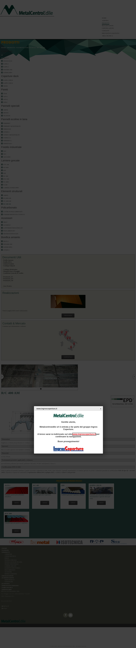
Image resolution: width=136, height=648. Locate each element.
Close (100, 409)
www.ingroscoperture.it (84, 434)
